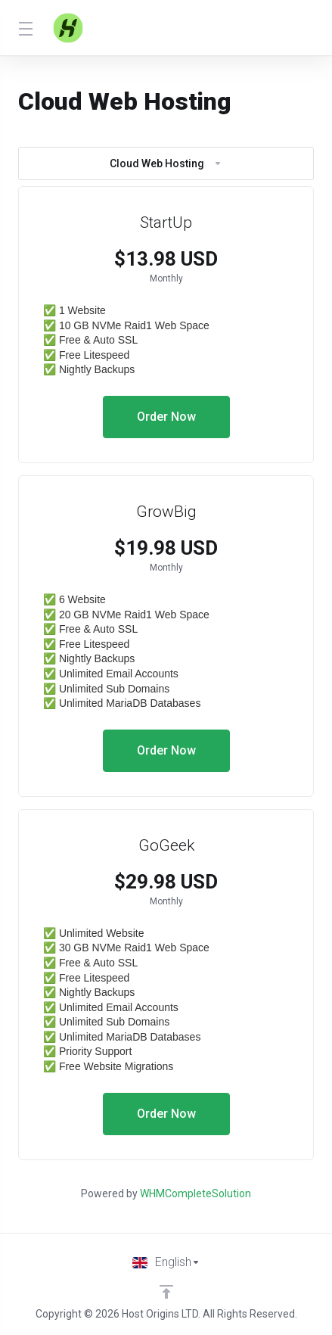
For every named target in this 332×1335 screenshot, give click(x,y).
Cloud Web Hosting (166, 163)
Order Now (166, 416)
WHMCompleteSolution (195, 1193)
